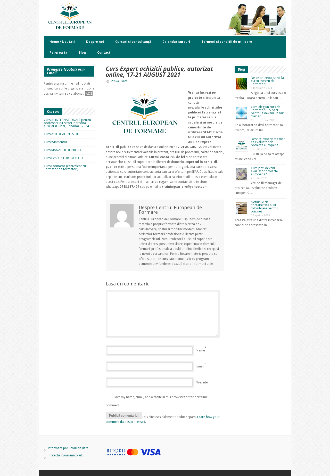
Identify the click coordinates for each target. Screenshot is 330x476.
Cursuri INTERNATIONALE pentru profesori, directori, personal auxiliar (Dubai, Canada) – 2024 (67, 123)
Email (200, 366)
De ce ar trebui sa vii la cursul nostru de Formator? (267, 81)
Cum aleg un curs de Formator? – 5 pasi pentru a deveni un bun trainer (268, 111)
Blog (82, 52)
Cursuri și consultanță (133, 41)
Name (200, 350)
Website (202, 382)
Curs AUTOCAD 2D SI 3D (61, 134)
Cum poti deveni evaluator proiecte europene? (264, 171)
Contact (103, 52)
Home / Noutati (62, 41)
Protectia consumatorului (66, 455)
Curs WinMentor (55, 142)
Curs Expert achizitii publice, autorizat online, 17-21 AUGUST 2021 (159, 71)
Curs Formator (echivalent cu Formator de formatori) (65, 167)
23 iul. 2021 (119, 81)
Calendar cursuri (176, 41)
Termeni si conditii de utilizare (226, 41)
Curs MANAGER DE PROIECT (64, 150)
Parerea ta (58, 52)
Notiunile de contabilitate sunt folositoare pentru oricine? (264, 207)
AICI (89, 93)
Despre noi (95, 41)
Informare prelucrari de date (68, 448)
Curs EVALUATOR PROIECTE (64, 158)
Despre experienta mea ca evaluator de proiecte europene (268, 142)
